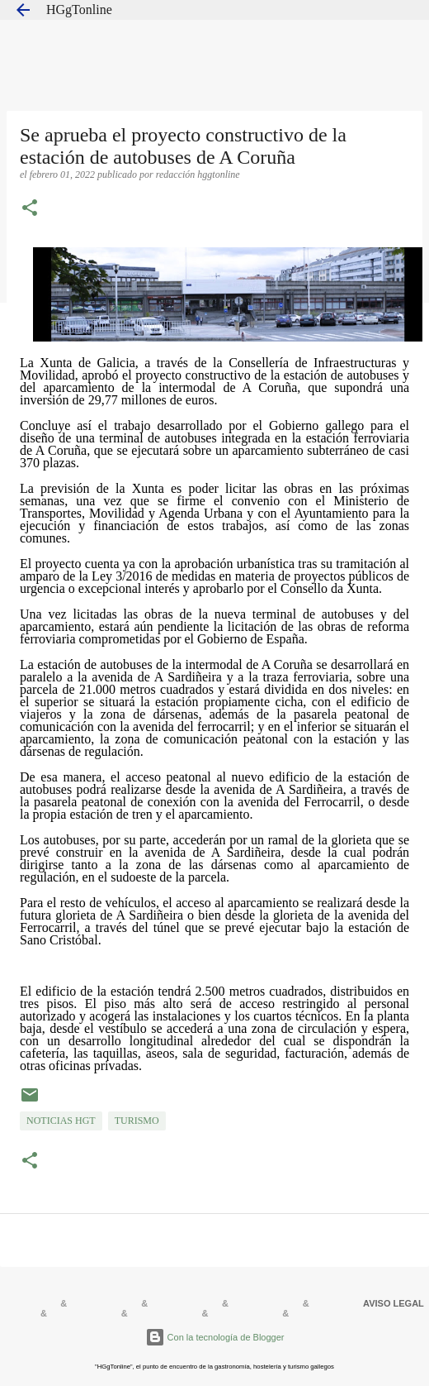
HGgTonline (79, 9)
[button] (30, 209)
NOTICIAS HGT (61, 1120)
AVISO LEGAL (393, 1303)
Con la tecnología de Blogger (215, 1337)
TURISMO (137, 1120)
